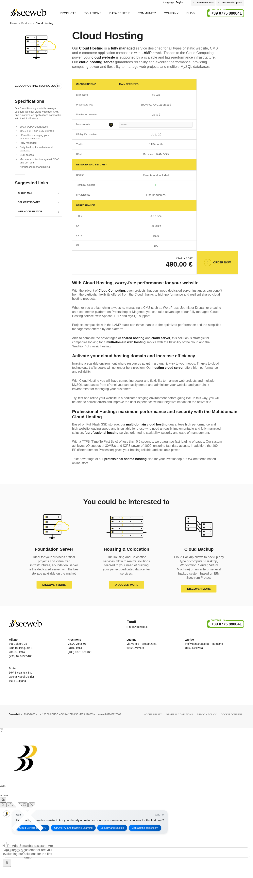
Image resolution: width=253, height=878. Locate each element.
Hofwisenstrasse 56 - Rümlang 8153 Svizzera (204, 643)
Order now (222, 262)
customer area (205, 2)
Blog (190, 13)
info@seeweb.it (137, 626)
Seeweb (27, 12)
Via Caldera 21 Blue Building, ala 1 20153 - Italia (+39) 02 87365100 (21, 648)
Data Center (119, 13)
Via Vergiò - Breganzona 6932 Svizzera (141, 643)
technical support (232, 2)
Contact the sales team (145, 827)
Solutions (92, 13)
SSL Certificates (29, 202)
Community (147, 13)
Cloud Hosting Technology (36, 85)
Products (68, 13)
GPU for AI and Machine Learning (73, 827)
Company (171, 13)
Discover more (54, 584)
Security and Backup (112, 827)
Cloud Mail (25, 193)
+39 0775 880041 (226, 13)
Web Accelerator (30, 211)
